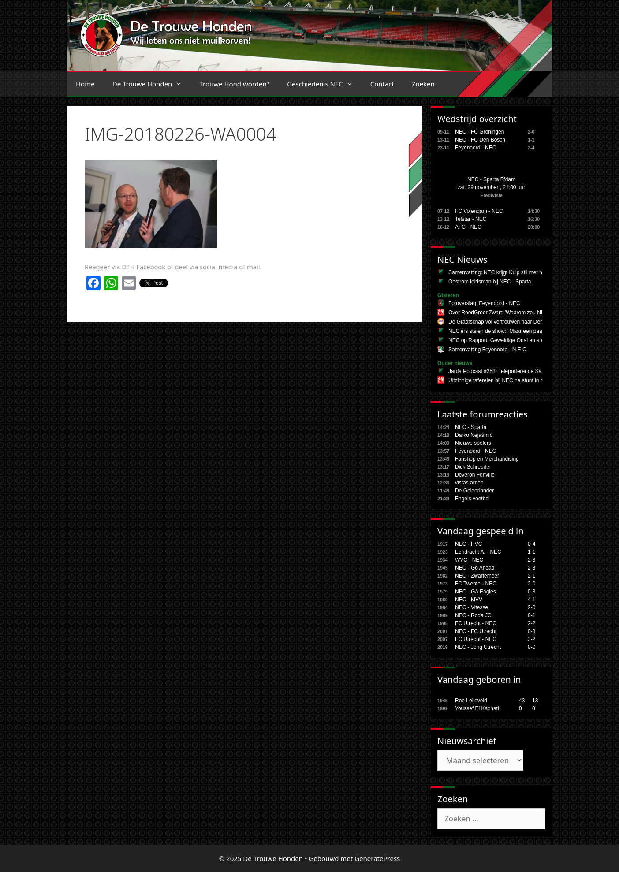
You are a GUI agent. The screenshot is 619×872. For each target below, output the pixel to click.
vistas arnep (469, 483)
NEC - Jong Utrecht (478, 647)
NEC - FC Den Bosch (480, 140)
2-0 (531, 584)
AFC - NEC (468, 227)
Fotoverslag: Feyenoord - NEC (484, 303)
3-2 (531, 639)
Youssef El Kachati (477, 708)
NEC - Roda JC (473, 615)
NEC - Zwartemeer (477, 576)
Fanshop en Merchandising (487, 459)
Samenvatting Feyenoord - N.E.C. (488, 350)
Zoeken (423, 83)
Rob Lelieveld (471, 700)
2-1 (531, 576)
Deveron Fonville (475, 475)
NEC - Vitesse (471, 607)
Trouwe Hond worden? (234, 83)
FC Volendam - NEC (479, 211)
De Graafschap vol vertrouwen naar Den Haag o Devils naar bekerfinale (532, 322)
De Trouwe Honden (151, 84)
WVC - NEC (469, 560)
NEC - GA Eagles (475, 592)
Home (85, 83)
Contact (382, 83)
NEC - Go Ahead (474, 568)
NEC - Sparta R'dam (491, 179)
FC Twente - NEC (475, 584)
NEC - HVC (468, 544)
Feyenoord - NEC (475, 148)
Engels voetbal (472, 499)
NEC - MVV (468, 599)
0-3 (531, 592)
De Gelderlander (474, 491)
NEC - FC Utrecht (475, 631)
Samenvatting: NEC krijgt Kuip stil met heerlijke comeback (516, 272)
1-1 (531, 552)
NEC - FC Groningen (479, 132)
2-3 (531, 560)
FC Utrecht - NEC (475, 623)
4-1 (531, 599)
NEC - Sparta (470, 427)
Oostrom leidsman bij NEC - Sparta (489, 282)
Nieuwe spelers (473, 443)
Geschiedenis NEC (324, 84)
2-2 (531, 623)
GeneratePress (377, 858)
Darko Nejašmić (473, 435)
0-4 (531, 544)
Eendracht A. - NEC (478, 552)
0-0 (531, 647)
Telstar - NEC (470, 219)
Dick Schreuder (473, 467)
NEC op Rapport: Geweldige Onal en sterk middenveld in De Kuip (525, 340)
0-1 (531, 615)
